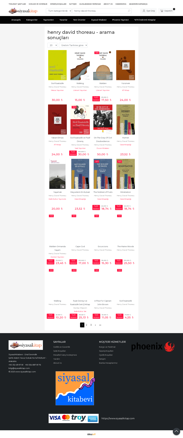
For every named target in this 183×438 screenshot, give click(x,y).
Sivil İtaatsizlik (57, 83)
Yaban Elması (57, 138)
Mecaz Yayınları (57, 90)
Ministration (125, 192)
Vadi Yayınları (80, 148)
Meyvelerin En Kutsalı (80, 192)
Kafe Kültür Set (80, 311)
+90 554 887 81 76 (33, 365)
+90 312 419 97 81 (16, 365)
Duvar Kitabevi (103, 148)
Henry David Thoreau (57, 87)
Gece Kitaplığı (125, 145)
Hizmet (125, 138)
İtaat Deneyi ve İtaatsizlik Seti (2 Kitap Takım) (80, 304)
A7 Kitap (125, 90)
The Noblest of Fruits (103, 192)
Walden (103, 83)
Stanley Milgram (80, 308)
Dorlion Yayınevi (57, 257)
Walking (80, 83)
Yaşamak (57, 192)
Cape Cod (80, 246)
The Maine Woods (125, 246)
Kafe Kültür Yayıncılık (57, 199)
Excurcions (103, 246)
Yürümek (125, 83)
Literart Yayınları (80, 90)
